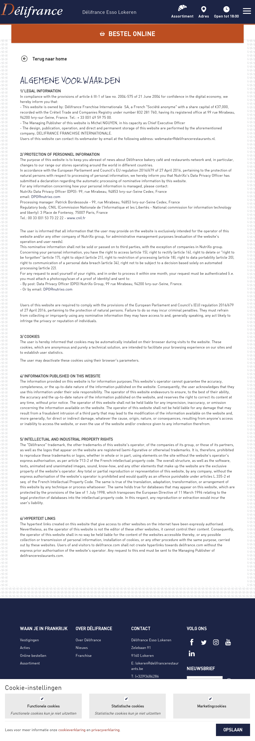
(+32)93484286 (147, 676)
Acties (25, 647)
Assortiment (30, 663)
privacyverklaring (105, 729)
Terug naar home (49, 58)
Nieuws (82, 647)
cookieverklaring (71, 729)
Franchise (84, 655)
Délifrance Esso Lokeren (151, 640)
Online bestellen (33, 655)
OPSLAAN (233, 729)
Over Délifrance (88, 640)
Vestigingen (29, 640)
